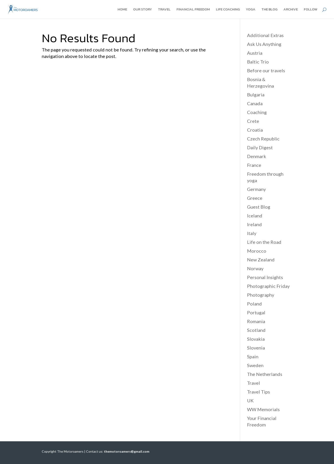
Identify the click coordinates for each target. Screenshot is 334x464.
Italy (251, 233)
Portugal (256, 312)
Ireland (254, 224)
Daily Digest (260, 147)
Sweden (255, 365)
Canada (255, 103)
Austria (254, 53)
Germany (256, 189)
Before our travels (266, 70)
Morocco (256, 251)
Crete (253, 121)
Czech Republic (263, 138)
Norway (255, 268)
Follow (310, 10)
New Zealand (261, 259)
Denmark (256, 156)
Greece (254, 198)
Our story (142, 10)
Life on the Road (264, 242)
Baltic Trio (258, 61)
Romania (256, 321)
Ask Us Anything (264, 44)
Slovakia (256, 339)
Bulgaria (255, 94)
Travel (164, 10)
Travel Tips (258, 391)
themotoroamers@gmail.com (126, 451)
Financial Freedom (193, 10)
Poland (254, 303)
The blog (269, 10)
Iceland (254, 215)
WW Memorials (263, 409)
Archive (290, 10)
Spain (252, 356)
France (254, 165)
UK (250, 400)
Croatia (255, 130)
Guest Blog (258, 207)
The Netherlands (264, 374)
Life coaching (228, 10)
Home (122, 10)
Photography (260, 295)
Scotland (256, 330)
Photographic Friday (268, 286)
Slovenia (256, 347)
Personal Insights (265, 277)
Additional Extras (265, 35)
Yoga (250, 10)
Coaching (257, 112)
